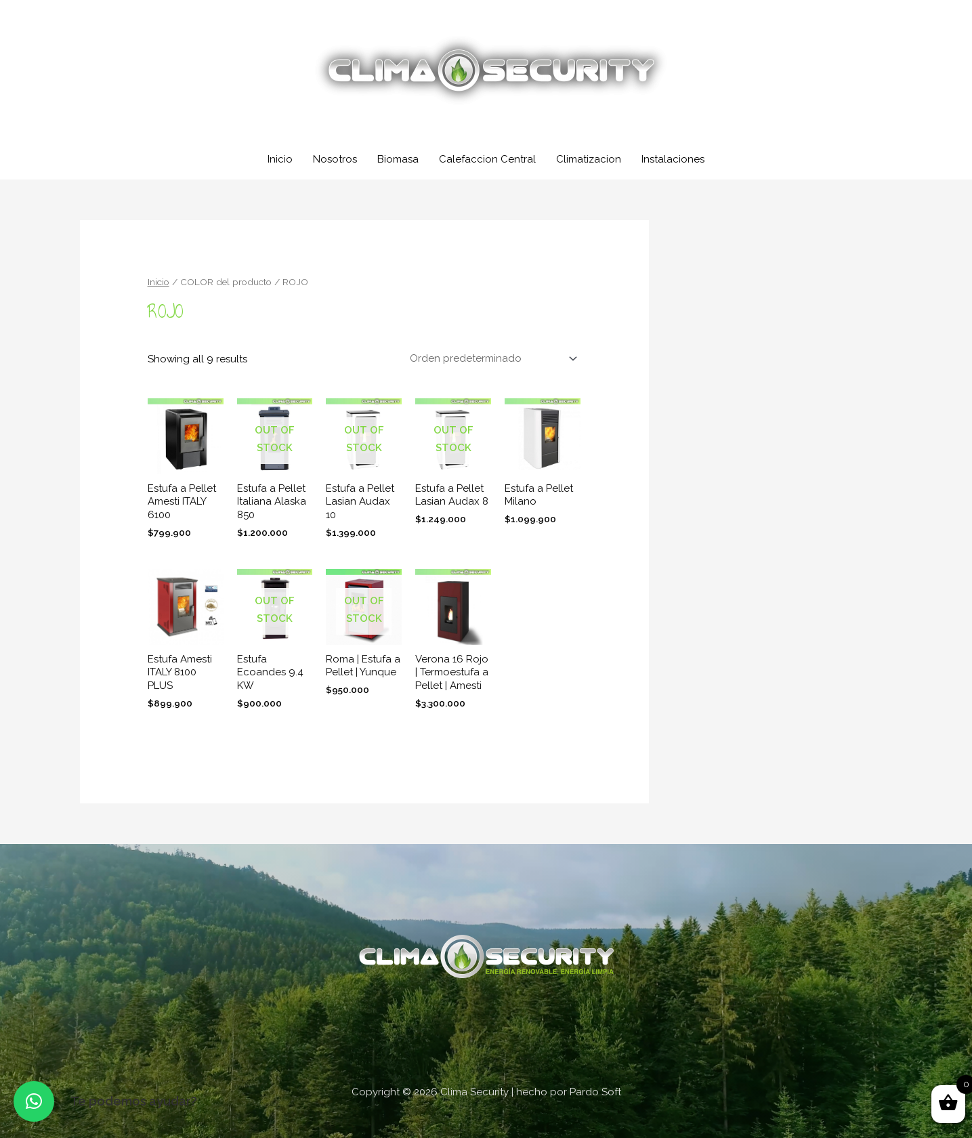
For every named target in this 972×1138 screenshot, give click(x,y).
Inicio (280, 159)
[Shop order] (491, 358)
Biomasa (398, 159)
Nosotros (335, 159)
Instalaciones (672, 159)
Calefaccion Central (487, 159)
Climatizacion (588, 159)
